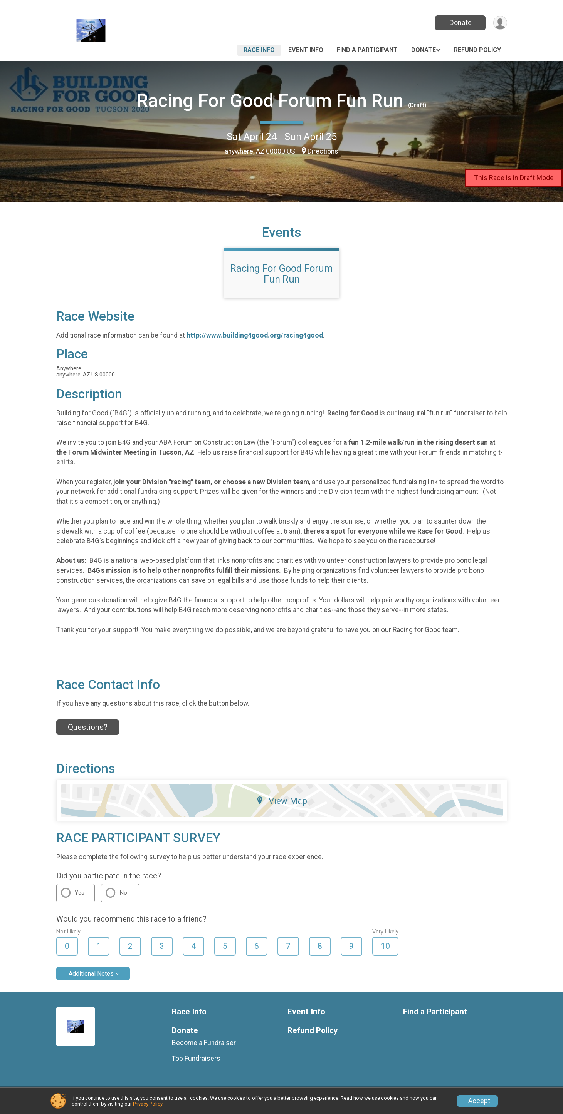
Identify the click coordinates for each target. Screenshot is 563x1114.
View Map (281, 805)
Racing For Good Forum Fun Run (270, 101)
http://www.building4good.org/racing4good (255, 340)
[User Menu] (500, 23)
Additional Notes (91, 978)
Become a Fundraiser (204, 1048)
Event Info (305, 50)
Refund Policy (477, 50)
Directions (323, 151)
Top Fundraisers (196, 1063)
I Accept (477, 1101)
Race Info (259, 50)
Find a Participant (367, 50)
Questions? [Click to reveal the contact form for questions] (88, 731)
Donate (460, 22)
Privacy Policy (147, 1104)
